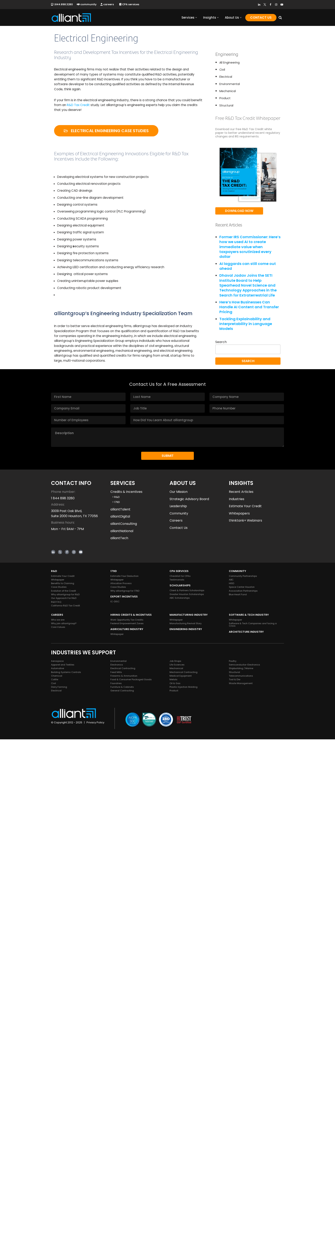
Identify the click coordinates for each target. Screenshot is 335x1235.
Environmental (229, 86)
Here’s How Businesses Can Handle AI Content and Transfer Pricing (249, 313)
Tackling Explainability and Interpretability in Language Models (245, 331)
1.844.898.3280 (62, 4)
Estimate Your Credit (245, 1001)
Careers (176, 1016)
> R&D (115, 993)
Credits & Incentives (126, 987)
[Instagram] (276, 4)
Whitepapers (239, 1009)
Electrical (225, 78)
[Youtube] (282, 4)
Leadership (178, 1001)
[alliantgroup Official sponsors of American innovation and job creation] (71, 17)
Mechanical (227, 93)
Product (224, 101)
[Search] (280, 17)
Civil (222, 70)
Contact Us (261, 17)
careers (108, 4)
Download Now (239, 214)
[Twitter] (265, 4)
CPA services (131, 4)
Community (179, 1009)
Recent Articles (241, 987)
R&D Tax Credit (92, 106)
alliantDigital (120, 1012)
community (88, 4)
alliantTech (119, 1033)
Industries (236, 994)
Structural (226, 108)
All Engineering (229, 63)
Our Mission (179, 987)
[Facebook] (270, 4)
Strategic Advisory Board (189, 994)
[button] (196, 17)
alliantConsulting (123, 1019)
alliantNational (121, 1026)
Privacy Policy (95, 1218)
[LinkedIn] (259, 4)
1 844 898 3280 (63, 994)
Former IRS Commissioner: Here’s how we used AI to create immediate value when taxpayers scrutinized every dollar (250, 251)
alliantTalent (120, 1005)
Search (221, 350)
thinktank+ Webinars (245, 1016)
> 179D (115, 998)
